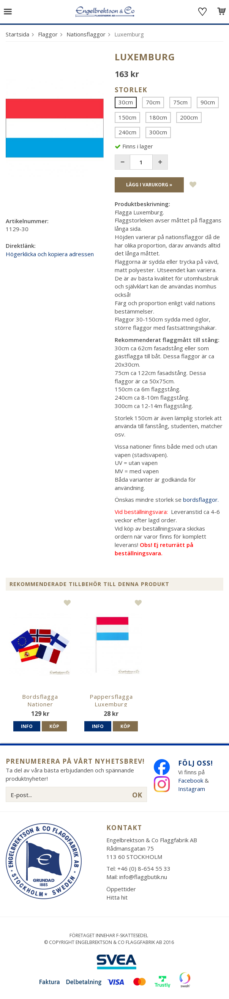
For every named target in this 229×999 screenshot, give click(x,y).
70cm (153, 102)
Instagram (192, 789)
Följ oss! (195, 763)
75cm (180, 102)
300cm (158, 132)
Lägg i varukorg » (149, 184)
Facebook (190, 780)
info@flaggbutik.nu (143, 877)
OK (137, 794)
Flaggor (48, 34)
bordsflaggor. (201, 499)
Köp (54, 726)
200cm (189, 117)
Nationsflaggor (86, 34)
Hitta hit (117, 897)
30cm (125, 102)
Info (27, 726)
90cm (208, 102)
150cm (127, 117)
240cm (127, 132)
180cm (158, 117)
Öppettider (121, 889)
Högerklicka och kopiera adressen (50, 254)
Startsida (17, 34)
